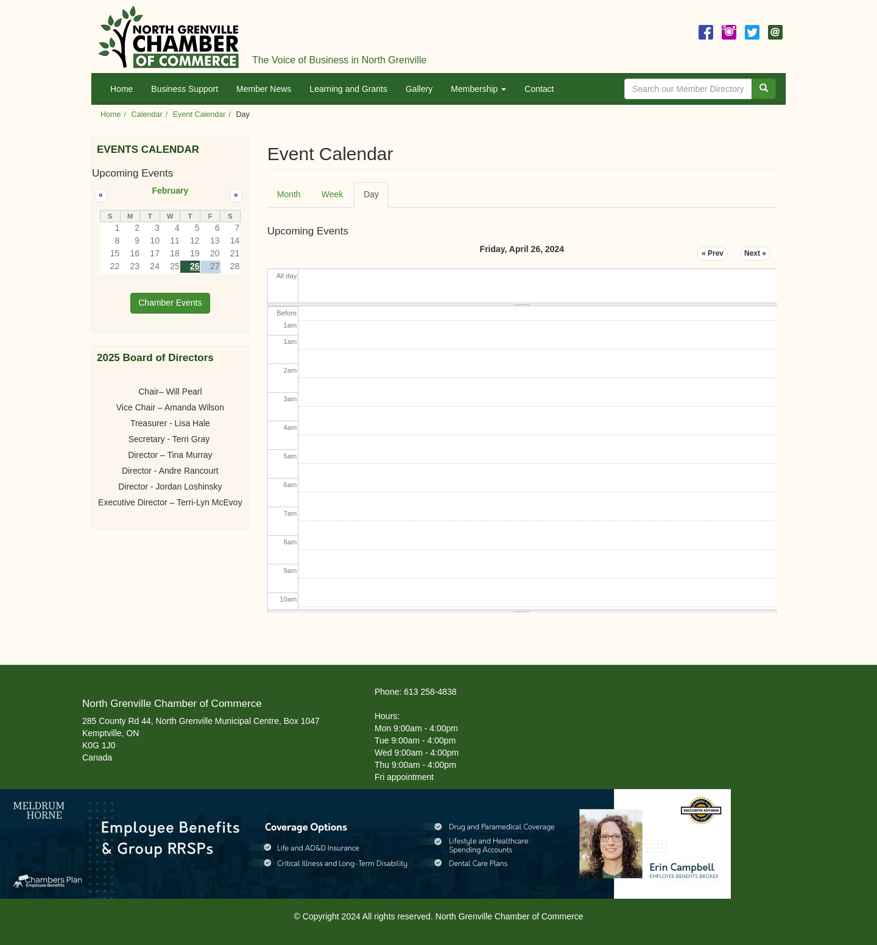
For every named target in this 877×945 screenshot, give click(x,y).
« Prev (713, 253)
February (170, 190)
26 (195, 266)
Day (376, 198)
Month (289, 194)
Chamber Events (170, 302)
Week (332, 194)
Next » (755, 253)
